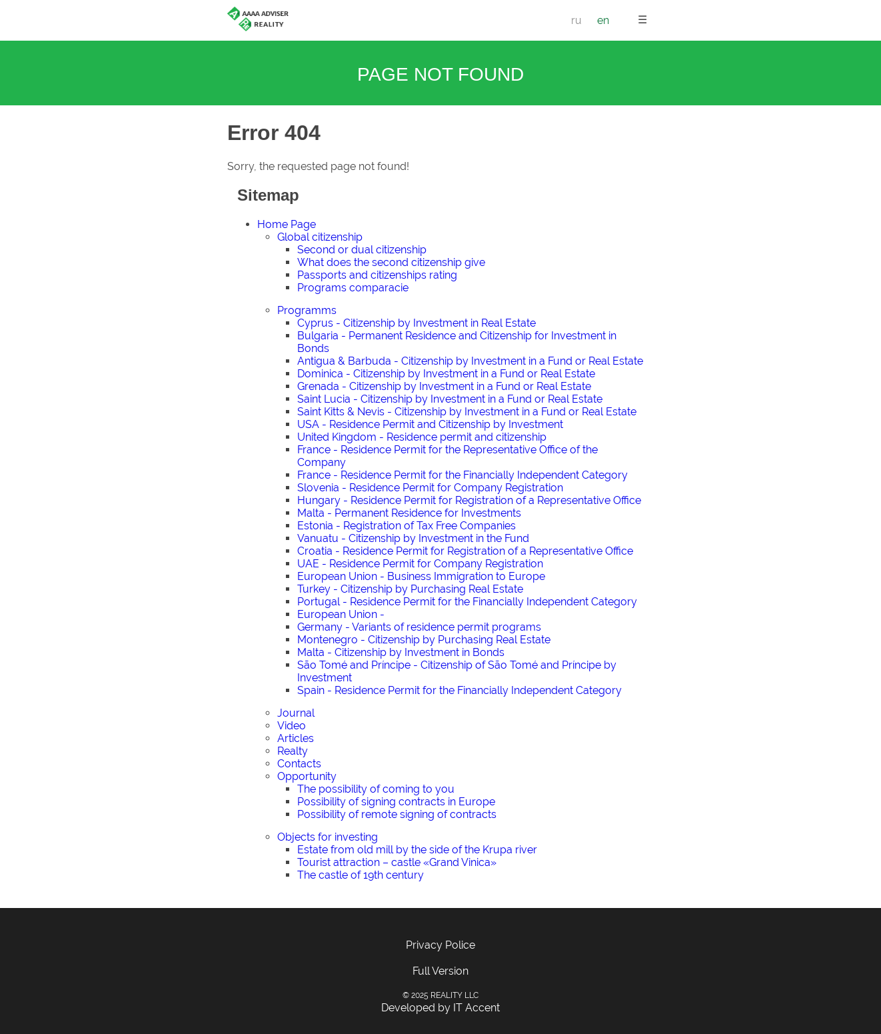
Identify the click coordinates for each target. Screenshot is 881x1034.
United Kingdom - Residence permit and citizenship (421, 437)
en (603, 20)
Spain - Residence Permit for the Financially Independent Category (459, 690)
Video (291, 725)
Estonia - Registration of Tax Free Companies (406, 525)
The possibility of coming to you (375, 789)
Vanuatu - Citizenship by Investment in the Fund (413, 538)
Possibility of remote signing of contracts (396, 814)
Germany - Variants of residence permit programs (419, 627)
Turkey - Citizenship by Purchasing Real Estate (410, 589)
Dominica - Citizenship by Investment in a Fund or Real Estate (446, 373)
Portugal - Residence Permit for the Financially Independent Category (467, 601)
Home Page (286, 224)
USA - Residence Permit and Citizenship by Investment (430, 424)
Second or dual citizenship (362, 249)
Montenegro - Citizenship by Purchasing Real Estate (423, 639)
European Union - (341, 614)
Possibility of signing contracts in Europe (396, 801)
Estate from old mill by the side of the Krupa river (417, 849)
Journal (296, 713)
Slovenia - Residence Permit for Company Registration (430, 487)
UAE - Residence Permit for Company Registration (420, 563)
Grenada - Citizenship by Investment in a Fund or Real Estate (444, 386)
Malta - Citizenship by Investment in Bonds (400, 652)
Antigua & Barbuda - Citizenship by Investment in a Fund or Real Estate (470, 361)
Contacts (299, 763)
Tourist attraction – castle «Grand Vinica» (396, 862)
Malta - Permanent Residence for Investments (409, 513)
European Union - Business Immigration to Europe (421, 576)
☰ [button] (642, 19)
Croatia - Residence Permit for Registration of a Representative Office (465, 551)
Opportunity (307, 776)
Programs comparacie (353, 287)
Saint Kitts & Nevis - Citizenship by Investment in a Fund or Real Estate (466, 411)
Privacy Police (440, 945)
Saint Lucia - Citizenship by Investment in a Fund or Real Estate (449, 399)
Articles (295, 738)
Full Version (440, 971)
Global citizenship (320, 237)
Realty (292, 751)
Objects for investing (327, 837)
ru (576, 20)
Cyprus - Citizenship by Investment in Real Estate (416, 323)
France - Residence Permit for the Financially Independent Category (462, 475)
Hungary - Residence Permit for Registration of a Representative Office (469, 500)
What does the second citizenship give (391, 262)
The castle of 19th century (360, 875)
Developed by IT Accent (440, 1007)
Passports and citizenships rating (377, 275)
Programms (307, 310)
